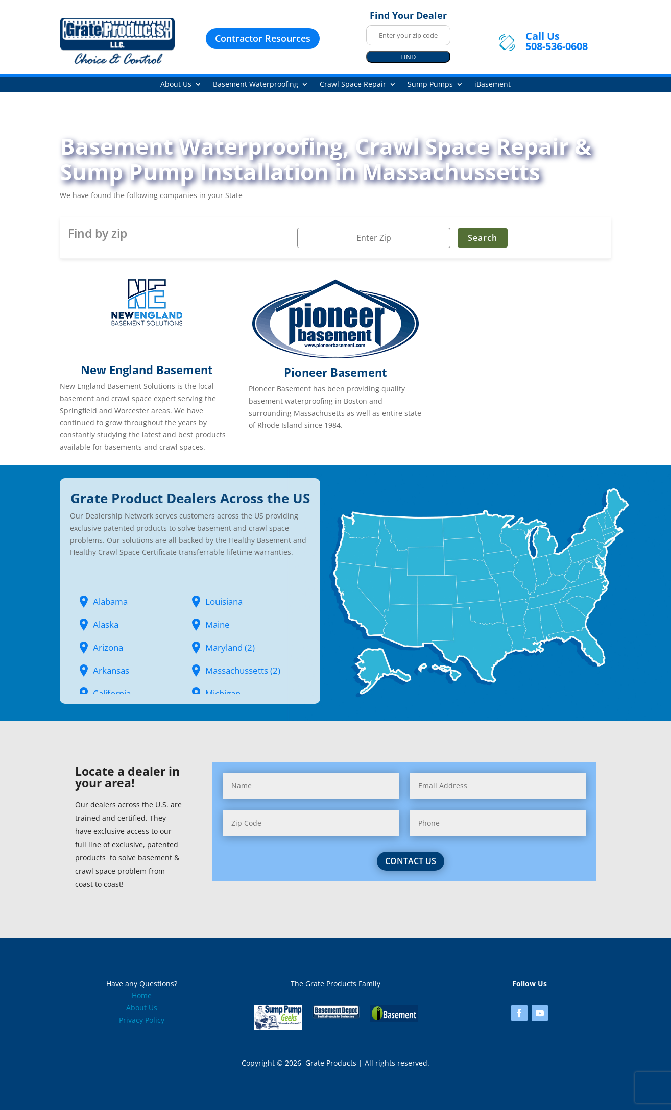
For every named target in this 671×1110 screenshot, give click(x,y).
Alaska (105, 624)
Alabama (110, 601)
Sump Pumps (430, 85)
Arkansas (111, 670)
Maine (217, 624)
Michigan (223, 693)
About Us (175, 85)
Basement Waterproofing (255, 85)
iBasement (492, 85)
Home (142, 995)
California (112, 693)
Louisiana (224, 601)
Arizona (108, 647)
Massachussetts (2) (242, 670)
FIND (408, 56)
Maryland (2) (230, 647)
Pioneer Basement (335, 372)
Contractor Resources (262, 38)
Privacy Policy (141, 1020)
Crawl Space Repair (353, 85)
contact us (398, 861)
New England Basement (147, 369)
